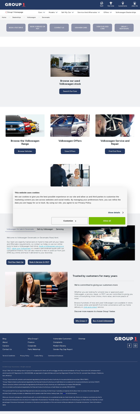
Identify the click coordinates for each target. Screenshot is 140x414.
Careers (6, 346)
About (5, 342)
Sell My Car (66, 12)
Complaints (57, 342)
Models (52, 12)
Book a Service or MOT (37, 28)
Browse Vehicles (25, 151)
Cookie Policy (38, 356)
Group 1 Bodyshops (124, 28)
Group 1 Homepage (14, 12)
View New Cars (81, 28)
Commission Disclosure (55, 356)
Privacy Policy (24, 356)
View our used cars (102, 28)
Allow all (107, 221)
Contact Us (59, 28)
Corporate (32, 346)
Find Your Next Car (16, 262)
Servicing (59, 229)
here (64, 393)
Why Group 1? (81, 321)
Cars (41, 12)
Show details (114, 212)
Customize (69, 221)
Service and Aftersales (87, 12)
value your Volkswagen (21, 248)
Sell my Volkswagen (45, 229)
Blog (4, 339)
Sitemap (81, 339)
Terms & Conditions (9, 356)
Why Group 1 (33, 339)
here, (55, 370)
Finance (31, 342)
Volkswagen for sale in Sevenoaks (20, 229)
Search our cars (70, 91)
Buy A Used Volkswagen (103, 321)
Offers (106, 12)
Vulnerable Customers (62, 339)
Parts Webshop (34, 349)
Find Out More (115, 151)
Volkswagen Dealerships (125, 12)
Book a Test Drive (16, 28)
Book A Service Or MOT (39, 262)
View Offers (70, 151)
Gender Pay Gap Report (62, 349)
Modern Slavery (59, 346)
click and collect (90, 307)
